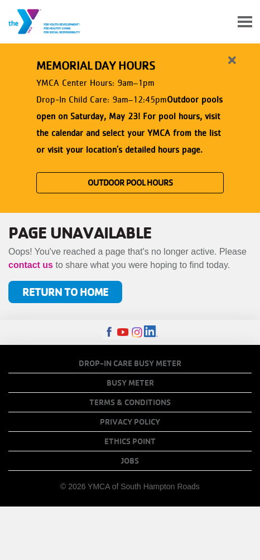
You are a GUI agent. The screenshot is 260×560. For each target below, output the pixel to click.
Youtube (123, 332)
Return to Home (65, 292)
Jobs (130, 461)
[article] (130, 126)
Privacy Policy (130, 422)
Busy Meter (130, 383)
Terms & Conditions (130, 402)
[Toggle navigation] (245, 22)
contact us (30, 265)
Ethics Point (130, 441)
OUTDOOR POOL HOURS (130, 182)
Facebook (109, 332)
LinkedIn (151, 332)
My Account (218, 21)
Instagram (137, 332)
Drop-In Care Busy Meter (130, 363)
